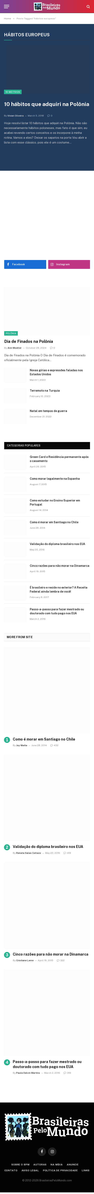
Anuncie (73, 1164)
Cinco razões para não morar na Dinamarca (59, 565)
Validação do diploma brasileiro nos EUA (57, 544)
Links (86, 1170)
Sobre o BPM (20, 1164)
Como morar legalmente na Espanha (55, 478)
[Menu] (6, 6)
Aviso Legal (30, 1170)
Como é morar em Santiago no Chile (54, 522)
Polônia (11, 333)
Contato (11, 1170)
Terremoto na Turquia (45, 390)
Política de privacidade (60, 1170)
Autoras (40, 1164)
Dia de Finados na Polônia (28, 341)
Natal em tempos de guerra (48, 411)
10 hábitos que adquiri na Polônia (46, 104)
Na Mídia (57, 1164)
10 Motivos (13, 92)
